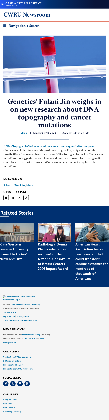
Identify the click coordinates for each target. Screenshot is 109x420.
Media (29, 185)
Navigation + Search (21, 26)
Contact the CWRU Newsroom (17, 352)
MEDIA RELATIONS (14, 325)
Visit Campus (9, 403)
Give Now (7, 399)
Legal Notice (9, 312)
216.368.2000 (9, 308)
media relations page (31, 330)
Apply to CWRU (10, 395)
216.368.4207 (30, 334)
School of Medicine (14, 185)
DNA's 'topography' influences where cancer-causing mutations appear (48, 146)
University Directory (12, 407)
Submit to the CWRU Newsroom (18, 364)
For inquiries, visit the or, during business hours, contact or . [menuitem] (26, 334)
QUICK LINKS (11, 347)
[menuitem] (54, 353)
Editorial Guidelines (12, 356)
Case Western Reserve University (25, 300)
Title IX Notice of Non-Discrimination (20, 316)
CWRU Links (10, 390)
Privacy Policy (22, 312)
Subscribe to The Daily (13, 360)
